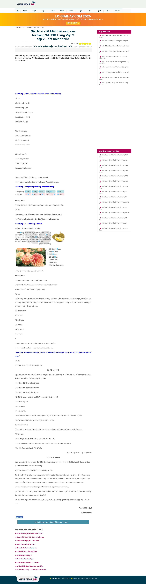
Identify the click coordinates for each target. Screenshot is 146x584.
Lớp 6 (62, 11)
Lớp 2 (25, 11)
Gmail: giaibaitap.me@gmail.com (85, 579)
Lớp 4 (43, 11)
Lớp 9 (89, 11)
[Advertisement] (53, 78)
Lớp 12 (117, 11)
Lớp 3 (34, 11)
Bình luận (19, 517)
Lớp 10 (99, 11)
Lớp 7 (71, 11)
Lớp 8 (80, 11)
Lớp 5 (53, 11)
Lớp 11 (108, 11)
